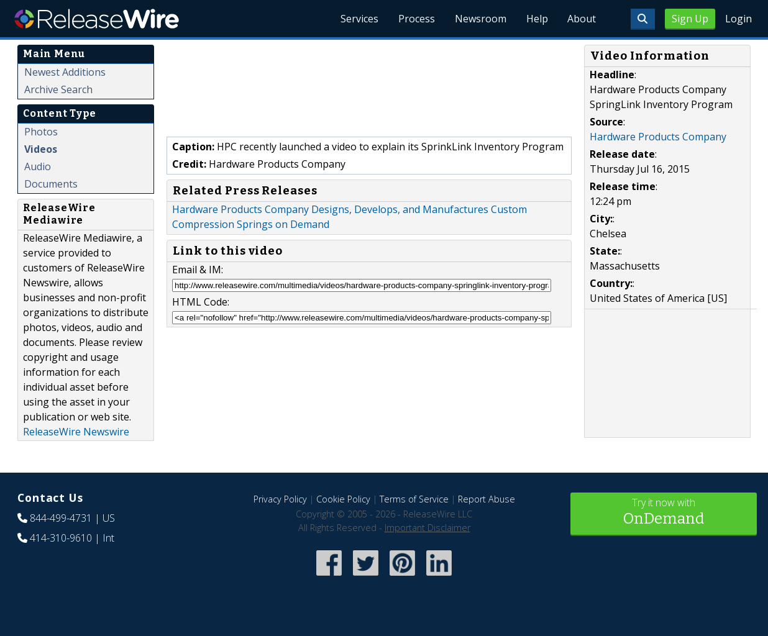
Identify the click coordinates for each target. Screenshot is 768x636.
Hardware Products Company (658, 136)
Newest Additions (65, 72)
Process (416, 18)
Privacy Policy (280, 499)
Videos (40, 149)
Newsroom (480, 18)
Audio (37, 166)
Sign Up (690, 18)
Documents (51, 184)
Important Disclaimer (427, 528)
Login (738, 18)
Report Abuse (486, 499)
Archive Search (58, 89)
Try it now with (663, 513)
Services (359, 18)
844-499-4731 (61, 518)
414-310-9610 (61, 538)
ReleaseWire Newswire (76, 431)
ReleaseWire (96, 18)
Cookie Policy (343, 499)
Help (536, 18)
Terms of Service (414, 499)
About (581, 18)
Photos (41, 132)
